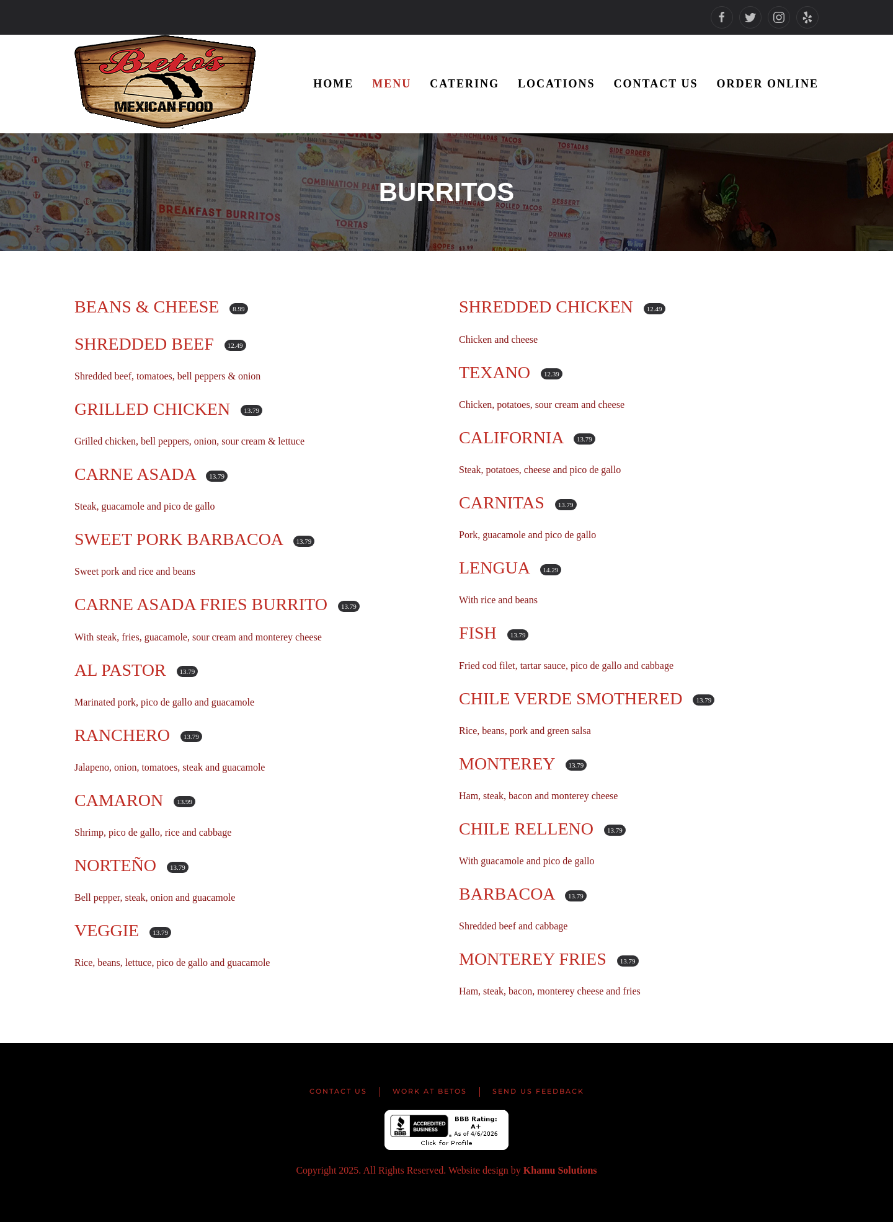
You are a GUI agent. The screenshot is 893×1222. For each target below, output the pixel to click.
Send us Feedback (538, 1091)
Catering (464, 83)
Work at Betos (430, 1091)
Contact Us (656, 83)
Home (333, 83)
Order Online (767, 83)
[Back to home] (167, 84)
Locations (556, 83)
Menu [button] (391, 83)
